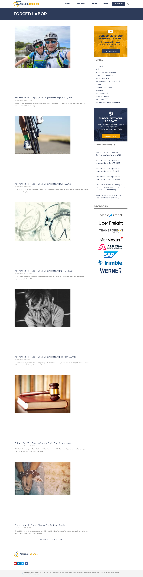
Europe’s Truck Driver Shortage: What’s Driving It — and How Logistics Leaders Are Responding (111, 187)
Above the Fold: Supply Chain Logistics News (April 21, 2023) (44, 271)
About (106, 4)
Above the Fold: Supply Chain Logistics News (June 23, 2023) (44, 98)
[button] (128, 4)
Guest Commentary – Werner (106, 81)
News (98, 90)
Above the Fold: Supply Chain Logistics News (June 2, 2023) (43, 184)
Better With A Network (104, 72)
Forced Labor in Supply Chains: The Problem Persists (40, 525)
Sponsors (82, 4)
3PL (97, 66)
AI (96, 69)
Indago (98, 84)
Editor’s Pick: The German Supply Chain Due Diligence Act (43, 443)
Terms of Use (26, 574)
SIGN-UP (120, 4)
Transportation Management (106, 102)
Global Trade (100, 78)
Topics (68, 4)
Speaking (94, 4)
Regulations (100, 93)
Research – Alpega (102, 96)
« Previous (44, 539)
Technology (100, 99)
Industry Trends (101, 87)
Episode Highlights (103, 75)
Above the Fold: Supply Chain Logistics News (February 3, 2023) (45, 357)
